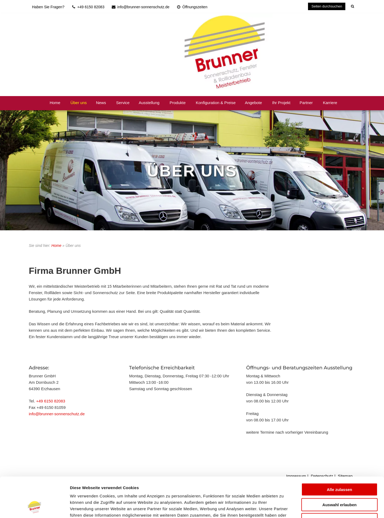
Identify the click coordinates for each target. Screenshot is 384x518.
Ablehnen (339, 484)
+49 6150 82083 (50, 401)
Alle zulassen (339, 454)
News (101, 102)
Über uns (78, 102)
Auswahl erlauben (339, 469)
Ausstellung (149, 102)
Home (55, 102)
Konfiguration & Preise (215, 102)
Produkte (178, 102)
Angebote (253, 102)
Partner (306, 102)
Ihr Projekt (281, 102)
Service (123, 102)
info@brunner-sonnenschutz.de (57, 414)
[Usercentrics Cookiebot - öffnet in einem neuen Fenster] (34, 508)
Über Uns (192, 171)
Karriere (330, 102)
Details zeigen (283, 507)
